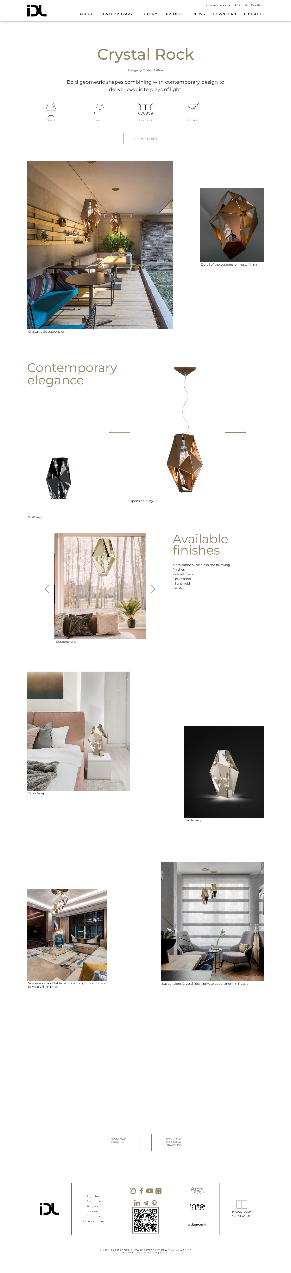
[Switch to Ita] (246, 5)
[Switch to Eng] (238, 5)
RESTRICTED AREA (218, 5)
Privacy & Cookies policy (138, 1244)
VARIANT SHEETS (145, 139)
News (94, 1203)
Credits (165, 1244)
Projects (93, 1198)
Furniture (93, 1193)
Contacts (94, 1208)
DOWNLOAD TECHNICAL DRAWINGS (174, 1138)
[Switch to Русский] (257, 5)
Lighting (93, 1188)
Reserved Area (94, 1213)
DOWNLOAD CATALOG (117, 1136)
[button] (234, 428)
